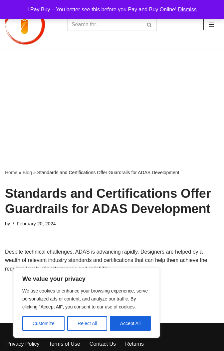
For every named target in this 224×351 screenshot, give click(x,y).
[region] (86, 303)
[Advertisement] (112, 99)
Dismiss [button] (187, 9)
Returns (134, 344)
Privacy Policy (23, 344)
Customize (44, 323)
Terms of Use (64, 344)
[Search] (104, 24)
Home (11, 172)
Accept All (130, 323)
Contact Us (103, 344)
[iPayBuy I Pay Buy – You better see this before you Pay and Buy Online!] (25, 25)
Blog (27, 172)
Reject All (87, 323)
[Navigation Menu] (211, 24)
